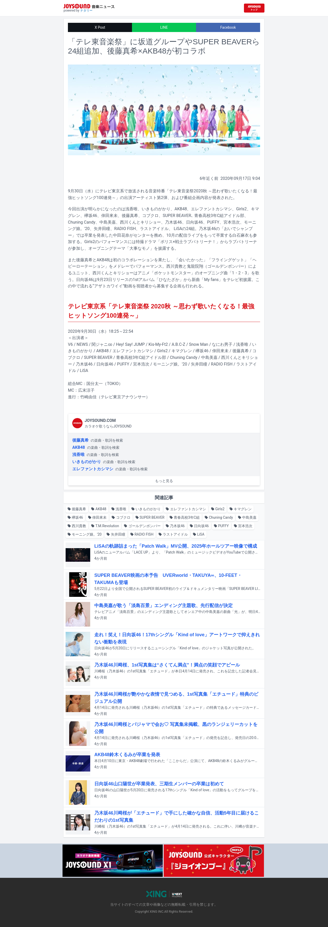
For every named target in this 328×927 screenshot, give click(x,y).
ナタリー (86, 10)
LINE (164, 27)
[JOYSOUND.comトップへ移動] (254, 8)
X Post (100, 27)
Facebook (228, 27)
